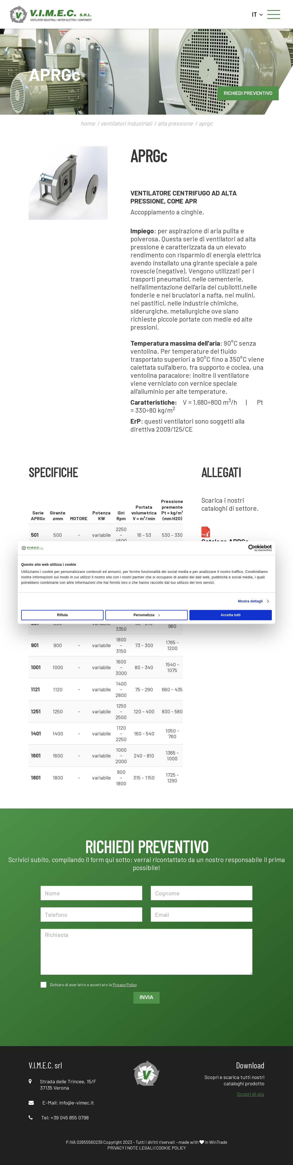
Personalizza (147, 615)
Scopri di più (250, 1094)
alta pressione (175, 123)
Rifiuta (62, 615)
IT (257, 14)
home (88, 123)
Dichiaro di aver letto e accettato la (93, 984)
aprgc (206, 123)
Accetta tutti (230, 615)
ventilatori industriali (126, 123)
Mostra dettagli (250, 601)
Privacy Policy (125, 984)
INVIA (146, 997)
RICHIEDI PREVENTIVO (248, 93)
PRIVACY (115, 1147)
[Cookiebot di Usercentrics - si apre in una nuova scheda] (247, 548)
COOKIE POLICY (171, 1147)
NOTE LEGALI (140, 1147)
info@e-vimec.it (76, 1102)
